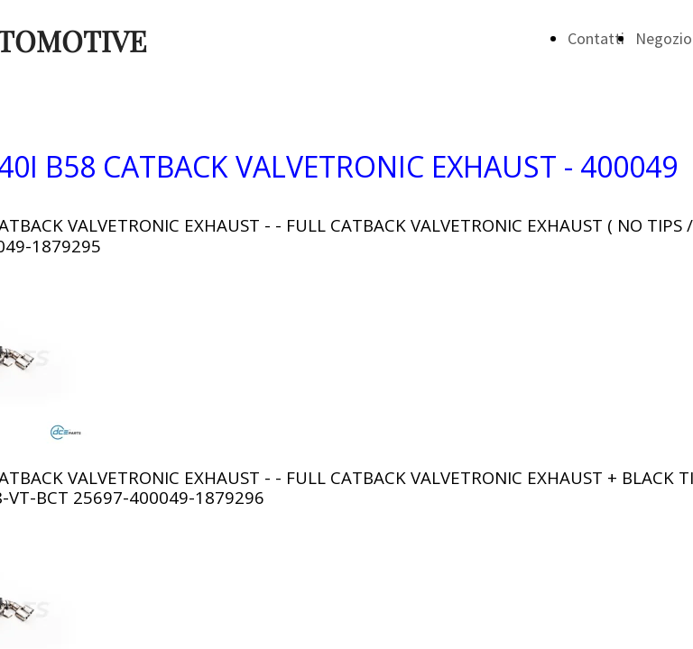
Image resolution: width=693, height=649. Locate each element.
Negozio (663, 38)
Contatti (596, 38)
